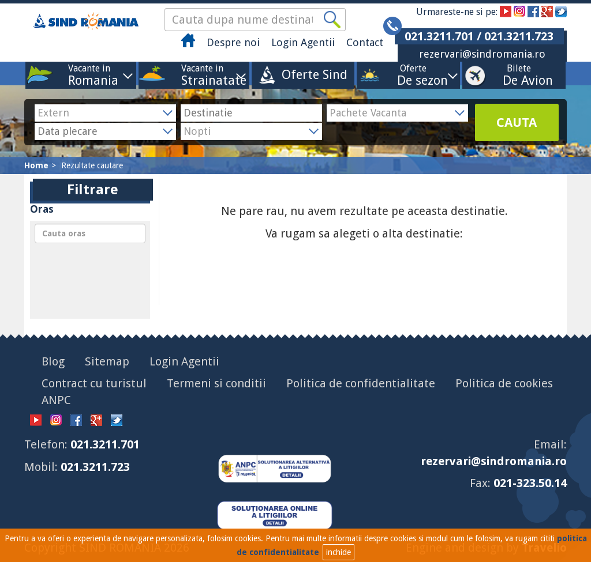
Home (36, 165)
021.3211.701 (105, 444)
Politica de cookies (504, 383)
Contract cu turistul (94, 383)
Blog (53, 361)
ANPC (56, 400)
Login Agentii (303, 42)
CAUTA (516, 122)
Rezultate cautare (92, 165)
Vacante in (89, 74)
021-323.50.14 (530, 483)
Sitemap (107, 361)
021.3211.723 (95, 467)
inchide (338, 552)
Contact (364, 42)
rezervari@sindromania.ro (482, 54)
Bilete (519, 74)
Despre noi (233, 42)
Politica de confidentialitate (360, 383)
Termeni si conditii (216, 383)
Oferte (413, 74)
